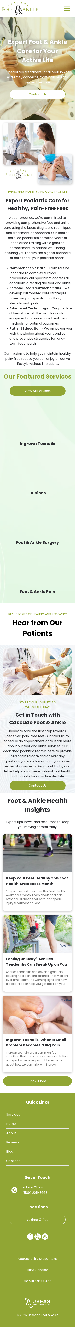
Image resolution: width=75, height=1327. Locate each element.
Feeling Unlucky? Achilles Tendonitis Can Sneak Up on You (36, 961)
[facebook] (30, 1237)
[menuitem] (37, 1114)
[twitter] (37, 1237)
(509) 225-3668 (35, 1192)
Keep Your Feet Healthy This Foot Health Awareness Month (37, 881)
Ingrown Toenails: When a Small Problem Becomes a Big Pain (36, 1042)
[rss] (45, 1237)
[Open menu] (67, 8)
